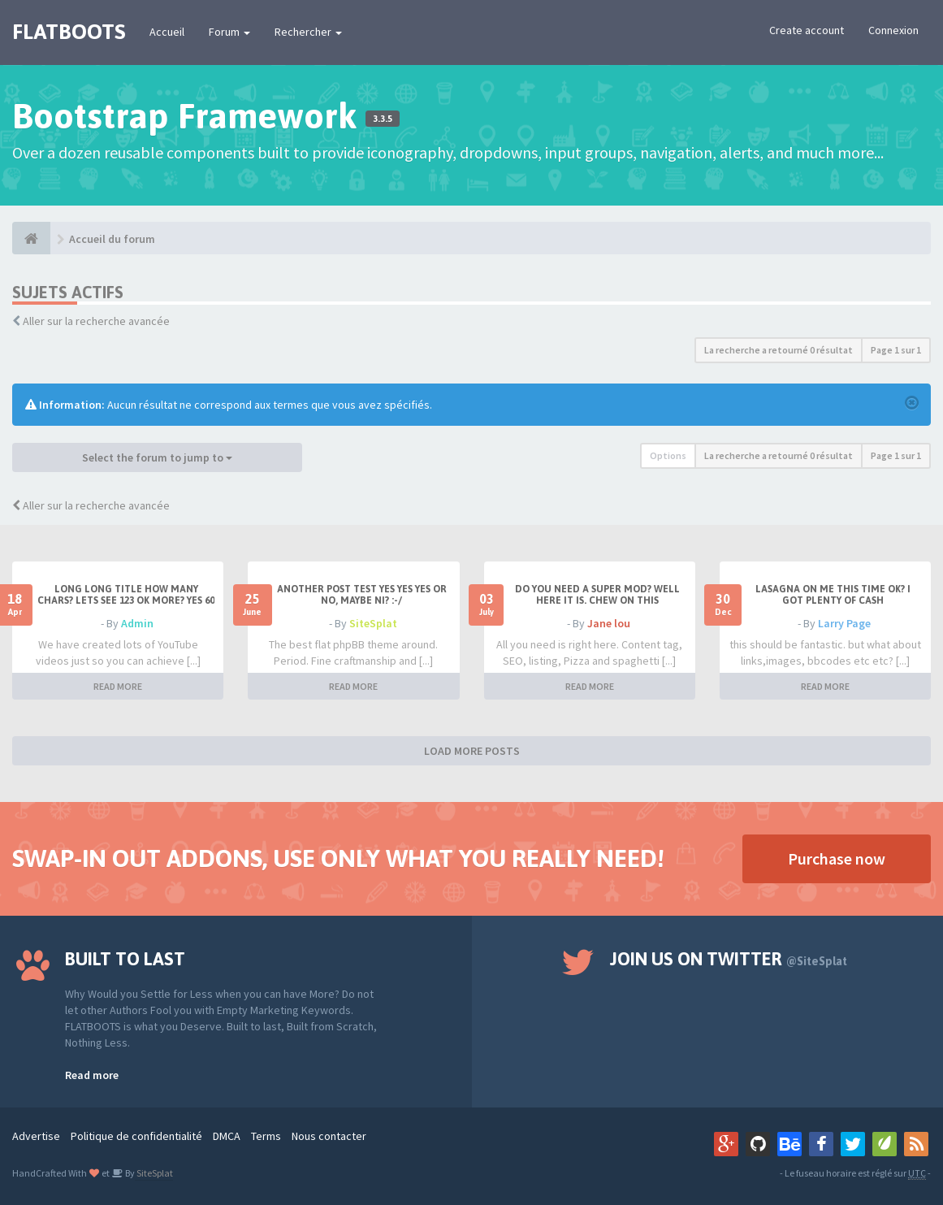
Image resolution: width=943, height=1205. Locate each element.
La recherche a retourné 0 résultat (778, 350)
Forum (229, 31)
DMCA (226, 1136)
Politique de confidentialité (136, 1136)
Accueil (166, 31)
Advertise (36, 1136)
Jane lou (608, 623)
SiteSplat (373, 623)
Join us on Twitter (728, 958)
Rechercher (308, 31)
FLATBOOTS (68, 32)
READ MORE (117, 686)
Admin (137, 623)
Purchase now (836, 858)
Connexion (893, 30)
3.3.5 (382, 119)
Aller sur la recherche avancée (96, 321)
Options (668, 455)
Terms (266, 1136)
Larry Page (844, 623)
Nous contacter (329, 1136)
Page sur (896, 350)
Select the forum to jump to (157, 457)
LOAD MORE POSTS (472, 750)
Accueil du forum (112, 239)
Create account (806, 30)
